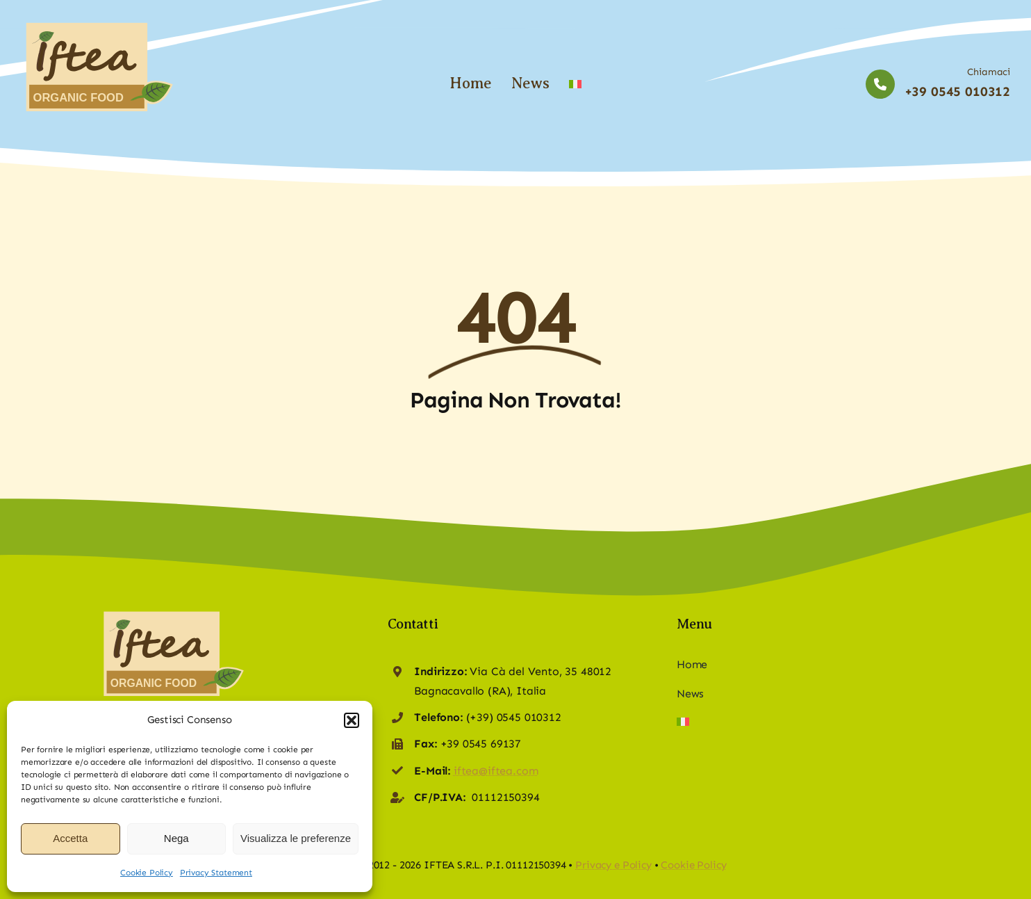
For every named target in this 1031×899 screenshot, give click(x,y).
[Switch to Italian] (575, 83)
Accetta (70, 838)
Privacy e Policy (613, 865)
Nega (176, 838)
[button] (351, 720)
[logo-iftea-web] (97, 24)
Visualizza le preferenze (295, 838)
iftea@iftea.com (496, 770)
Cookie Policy (146, 872)
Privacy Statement (216, 872)
